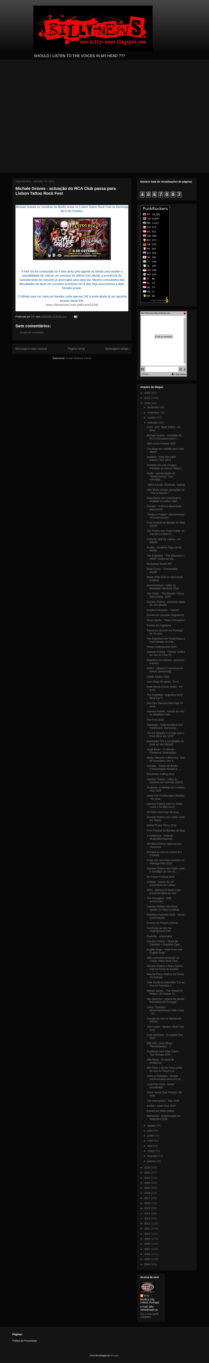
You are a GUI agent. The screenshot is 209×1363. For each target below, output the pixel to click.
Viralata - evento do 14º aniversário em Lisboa (161, 883)
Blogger (114, 1355)
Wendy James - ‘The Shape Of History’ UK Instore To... (164, 992)
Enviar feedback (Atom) (78, 358)
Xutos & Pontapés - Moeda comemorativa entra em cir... (165, 1077)
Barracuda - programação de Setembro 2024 (163, 1117)
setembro (153, 422)
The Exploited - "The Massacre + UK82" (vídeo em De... (166, 557)
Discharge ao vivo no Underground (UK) (159, 930)
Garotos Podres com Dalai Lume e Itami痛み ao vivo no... (166, 870)
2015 (147, 1208)
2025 (147, 397)
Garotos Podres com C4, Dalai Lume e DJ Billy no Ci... (164, 805)
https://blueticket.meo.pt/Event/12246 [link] (72, 304)
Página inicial (76, 348)
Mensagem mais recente (31, 348)
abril (150, 1145)
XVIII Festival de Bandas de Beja (166, 830)
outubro (152, 417)
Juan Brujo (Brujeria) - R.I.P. (163, 681)
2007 (147, 1249)
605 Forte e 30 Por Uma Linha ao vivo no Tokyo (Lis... (164, 1069)
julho (150, 1130)
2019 (147, 1187)
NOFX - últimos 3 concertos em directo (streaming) (165, 670)
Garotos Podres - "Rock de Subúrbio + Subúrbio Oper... (164, 943)
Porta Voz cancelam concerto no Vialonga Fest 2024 (165, 862)
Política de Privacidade (24, 1340)
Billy (147, 1295)
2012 (147, 1223)
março (151, 1150)
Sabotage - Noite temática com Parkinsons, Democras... (165, 726)
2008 (147, 1243)
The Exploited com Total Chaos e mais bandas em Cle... (166, 640)
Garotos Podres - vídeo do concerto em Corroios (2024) (165, 781)
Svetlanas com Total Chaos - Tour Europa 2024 (163, 1053)
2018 (147, 1192)
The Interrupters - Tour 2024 (163, 1100)
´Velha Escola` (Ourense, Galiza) (166, 484)
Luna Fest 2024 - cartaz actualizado (160, 1086)
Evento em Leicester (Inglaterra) (165, 615)
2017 (147, 1198)
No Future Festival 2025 (161, 876)
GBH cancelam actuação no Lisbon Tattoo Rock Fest (163, 959)
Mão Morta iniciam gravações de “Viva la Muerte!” (165, 491)
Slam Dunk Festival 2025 (161, 443)
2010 (147, 1233)
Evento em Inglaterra (159, 625)
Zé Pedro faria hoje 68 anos (163, 812)
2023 (147, 1167)
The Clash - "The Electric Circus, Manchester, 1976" (166, 595)
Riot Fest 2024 (155, 719)
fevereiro (152, 1155)
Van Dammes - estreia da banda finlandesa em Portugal (165, 1000)
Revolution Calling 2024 (160, 774)
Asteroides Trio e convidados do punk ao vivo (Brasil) (165, 743)
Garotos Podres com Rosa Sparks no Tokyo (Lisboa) (163, 908)
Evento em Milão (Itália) (160, 1110)
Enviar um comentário (32, 332)
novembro (153, 412)
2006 (147, 1254)
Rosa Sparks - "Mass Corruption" (166, 620)
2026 (147, 392)
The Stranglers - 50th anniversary (159, 900)
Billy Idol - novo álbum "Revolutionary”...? (159, 1045)
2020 (147, 1182)
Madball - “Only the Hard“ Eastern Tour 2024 (161, 458)
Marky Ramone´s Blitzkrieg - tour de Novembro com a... (166, 759)
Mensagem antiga (116, 348)
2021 (147, 1177)
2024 (147, 403)
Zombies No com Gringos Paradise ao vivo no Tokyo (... (165, 467)
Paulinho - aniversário (159, 936)
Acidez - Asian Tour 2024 (161, 1105)
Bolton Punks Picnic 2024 (161, 825)
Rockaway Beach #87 (159, 563)
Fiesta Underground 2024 (161, 646)
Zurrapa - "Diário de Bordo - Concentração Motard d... (163, 767)
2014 (147, 1213)
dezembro (153, 407)
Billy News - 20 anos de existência (160, 1061)
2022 (147, 1172)
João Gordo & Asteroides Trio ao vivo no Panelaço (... (165, 984)
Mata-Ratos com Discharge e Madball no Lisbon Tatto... (163, 499)
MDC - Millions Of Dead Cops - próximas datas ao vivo (165, 892)
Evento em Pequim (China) (162, 922)
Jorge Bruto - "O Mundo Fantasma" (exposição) (161, 751)
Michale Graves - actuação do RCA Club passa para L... (164, 437)
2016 (147, 1203)
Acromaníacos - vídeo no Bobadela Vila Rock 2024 (163, 587)
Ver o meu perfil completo (149, 1315)
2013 (147, 1218)
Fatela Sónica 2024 (158, 676)
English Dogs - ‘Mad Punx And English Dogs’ (164, 951)
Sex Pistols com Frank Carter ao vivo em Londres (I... (165, 532)
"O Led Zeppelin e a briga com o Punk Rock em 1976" (165, 734)
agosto (151, 1125)
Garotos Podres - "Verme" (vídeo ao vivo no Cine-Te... (166, 653)
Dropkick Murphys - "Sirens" (163, 610)
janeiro (151, 1161)
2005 (147, 1259)
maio (150, 1140)
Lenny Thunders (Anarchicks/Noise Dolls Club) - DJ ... (165, 1010)
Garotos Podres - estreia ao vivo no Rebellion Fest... (165, 713)
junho (150, 1135)
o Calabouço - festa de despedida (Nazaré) (160, 837)
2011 (147, 1228)
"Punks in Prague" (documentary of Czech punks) (165, 516)
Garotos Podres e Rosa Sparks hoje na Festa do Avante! (165, 967)
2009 (147, 1238)
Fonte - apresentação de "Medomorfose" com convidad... (161, 476)
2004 (147, 1264)
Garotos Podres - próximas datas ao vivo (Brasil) (166, 603)
